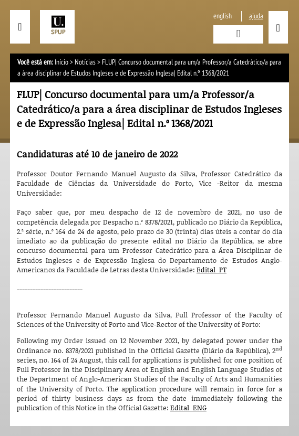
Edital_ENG (188, 407)
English (222, 16)
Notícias (85, 62)
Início (61, 62)
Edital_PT (211, 269)
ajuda (256, 16)
